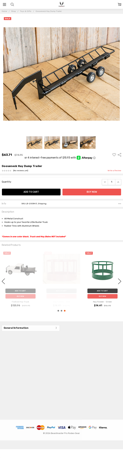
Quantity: (7, 181)
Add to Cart (102, 291)
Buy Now (102, 296)
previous (3, 281)
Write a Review (114, 171)
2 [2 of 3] (61, 310)
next (119, 281)
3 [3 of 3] (64, 310)
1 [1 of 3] (58, 310)
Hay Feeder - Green (102, 302)
